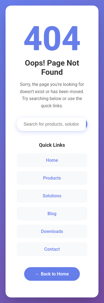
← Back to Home (52, 274)
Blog (51, 213)
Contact (52, 249)
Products (52, 178)
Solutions (52, 195)
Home (52, 160)
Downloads (52, 231)
